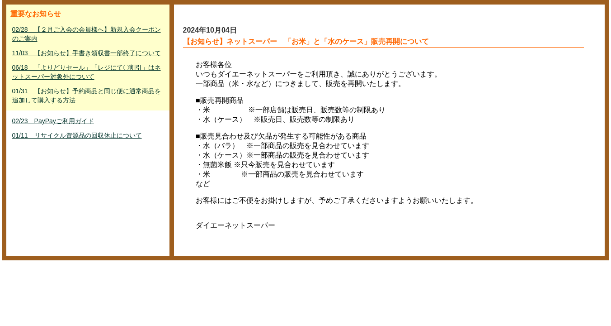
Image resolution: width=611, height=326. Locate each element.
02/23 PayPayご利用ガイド (53, 121)
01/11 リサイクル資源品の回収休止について (77, 135)
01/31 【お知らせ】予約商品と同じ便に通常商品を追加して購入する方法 (86, 95)
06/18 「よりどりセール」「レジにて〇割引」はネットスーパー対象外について (86, 72)
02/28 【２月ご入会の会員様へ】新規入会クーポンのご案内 (86, 34)
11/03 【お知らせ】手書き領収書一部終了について (86, 53)
